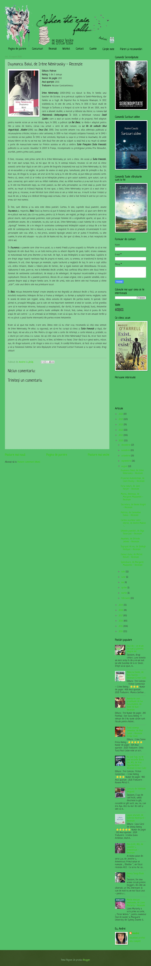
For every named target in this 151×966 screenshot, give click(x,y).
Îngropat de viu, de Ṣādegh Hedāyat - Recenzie (133, 548)
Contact (80, 48)
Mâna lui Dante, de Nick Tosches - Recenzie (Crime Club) (136, 675)
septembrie (126, 461)
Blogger (86, 960)
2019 (121, 605)
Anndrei (135, 933)
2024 (121, 419)
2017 (121, 615)
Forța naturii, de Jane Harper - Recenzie (130, 487)
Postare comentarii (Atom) (28, 462)
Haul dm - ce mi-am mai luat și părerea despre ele (135, 649)
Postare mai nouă (15, 455)
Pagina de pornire (17, 48)
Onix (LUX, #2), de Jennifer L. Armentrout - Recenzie (135, 848)
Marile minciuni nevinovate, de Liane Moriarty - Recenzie (136, 903)
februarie (126, 598)
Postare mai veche (98, 455)
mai (123, 582)
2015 (121, 626)
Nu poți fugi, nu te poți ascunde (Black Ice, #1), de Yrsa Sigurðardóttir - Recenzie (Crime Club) (136, 763)
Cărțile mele (108, 49)
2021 (121, 435)
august (124, 466)
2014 (121, 631)
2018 (121, 610)
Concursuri (37, 48)
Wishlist (66, 48)
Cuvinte (93, 48)
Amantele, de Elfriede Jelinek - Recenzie (130, 540)
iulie (123, 572)
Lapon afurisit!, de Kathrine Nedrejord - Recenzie (136, 818)
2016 (121, 621)
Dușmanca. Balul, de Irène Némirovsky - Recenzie (132, 472)
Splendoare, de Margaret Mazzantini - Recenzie (132, 563)
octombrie (126, 456)
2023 (121, 424)
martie (124, 593)
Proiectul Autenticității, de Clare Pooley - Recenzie (133, 480)
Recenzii (53, 48)
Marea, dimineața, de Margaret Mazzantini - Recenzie (132, 497)
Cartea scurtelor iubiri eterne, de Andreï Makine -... (133, 523)
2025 (121, 414)
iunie (123, 577)
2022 (121, 430)
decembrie (126, 445)
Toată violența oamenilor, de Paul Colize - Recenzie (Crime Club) (135, 732)
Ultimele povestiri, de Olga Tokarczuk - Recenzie (132, 532)
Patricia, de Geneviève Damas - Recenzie (131, 514)
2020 (121, 440)
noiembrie (126, 450)
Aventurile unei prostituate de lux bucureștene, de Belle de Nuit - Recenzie (135, 704)
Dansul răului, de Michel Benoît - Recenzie (131, 556)
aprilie (124, 587)
